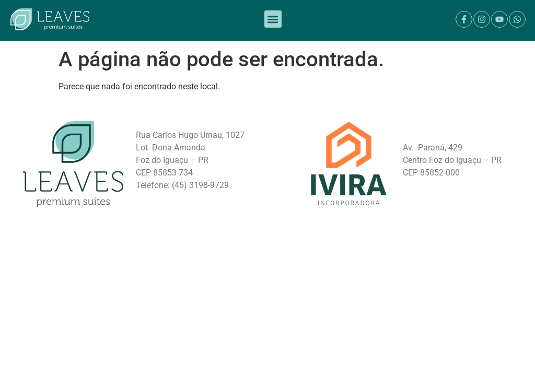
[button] (273, 17)
